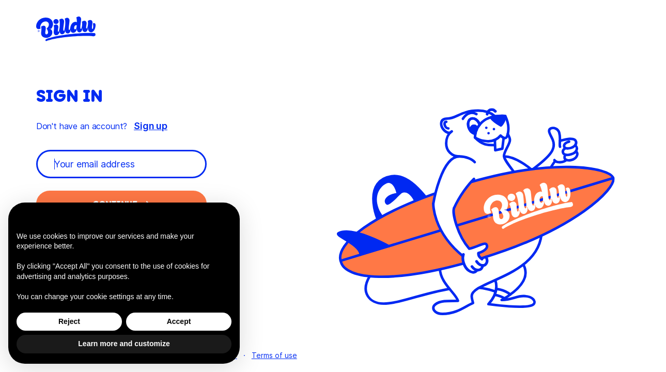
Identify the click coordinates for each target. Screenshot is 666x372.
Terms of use (274, 355)
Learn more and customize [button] (123, 343)
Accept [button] (179, 321)
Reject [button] (69, 321)
